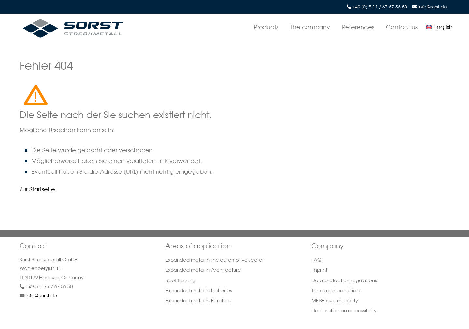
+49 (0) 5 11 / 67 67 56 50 (379, 7)
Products (266, 27)
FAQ (316, 260)
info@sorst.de (432, 7)
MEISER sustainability (334, 300)
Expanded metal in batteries (198, 290)
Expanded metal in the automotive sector (214, 260)
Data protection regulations (344, 280)
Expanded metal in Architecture (203, 270)
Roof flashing (180, 280)
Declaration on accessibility (344, 311)
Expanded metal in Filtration (198, 300)
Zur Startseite (37, 189)
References (358, 27)
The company (310, 27)
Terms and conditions (336, 290)
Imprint (319, 270)
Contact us (402, 27)
